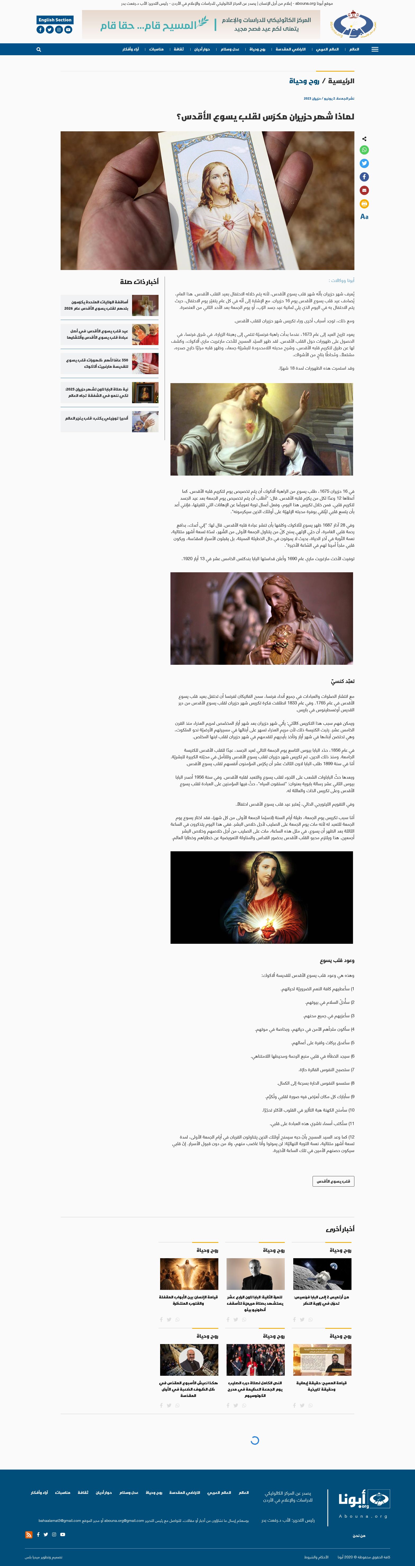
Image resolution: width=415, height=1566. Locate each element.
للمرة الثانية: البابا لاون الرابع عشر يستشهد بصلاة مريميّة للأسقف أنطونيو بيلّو (255, 1303)
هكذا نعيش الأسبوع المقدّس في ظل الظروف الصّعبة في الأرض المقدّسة (188, 1389)
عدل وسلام (229, 49)
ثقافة (179, 49)
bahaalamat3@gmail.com (60, 1520)
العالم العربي (327, 49)
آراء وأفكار (131, 49)
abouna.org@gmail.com (124, 1520)
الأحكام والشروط (316, 1556)
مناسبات (156, 49)
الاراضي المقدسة (291, 49)
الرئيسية (341, 80)
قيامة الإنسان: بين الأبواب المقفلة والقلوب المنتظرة (188, 1300)
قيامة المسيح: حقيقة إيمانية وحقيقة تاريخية (321, 1386)
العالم (354, 49)
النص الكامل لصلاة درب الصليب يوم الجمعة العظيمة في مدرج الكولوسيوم (255, 1389)
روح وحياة (257, 49)
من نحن (359, 1535)
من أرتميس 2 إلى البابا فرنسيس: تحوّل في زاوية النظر (321, 1300)
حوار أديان (202, 49)
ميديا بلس (32, 1556)
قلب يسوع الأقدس (333, 1181)
